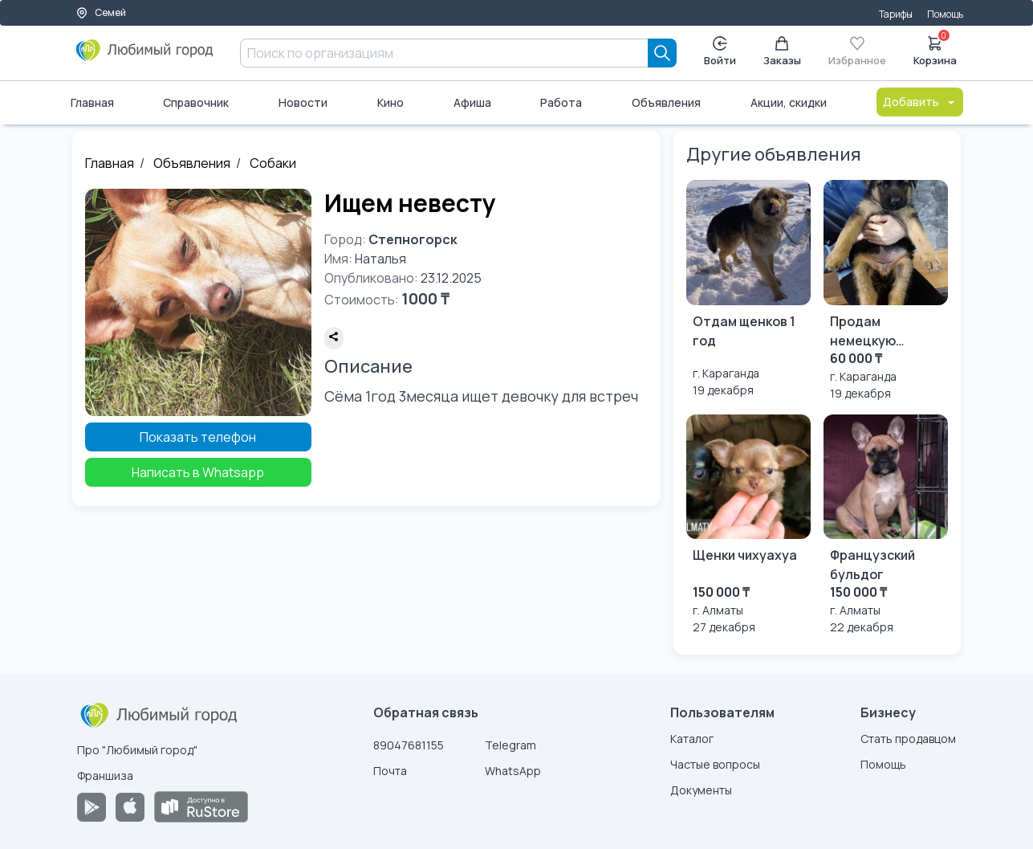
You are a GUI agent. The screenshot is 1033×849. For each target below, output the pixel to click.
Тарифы (896, 14)
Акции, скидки (788, 102)
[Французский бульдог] (886, 524)
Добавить (920, 101)
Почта (390, 770)
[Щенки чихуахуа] (748, 524)
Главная (92, 102)
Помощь (945, 14)
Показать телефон (198, 437)
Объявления (666, 102)
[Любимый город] (145, 56)
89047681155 (408, 745)
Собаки (273, 163)
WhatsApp (513, 770)
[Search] (662, 53)
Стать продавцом (908, 738)
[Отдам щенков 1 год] (748, 289)
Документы (701, 790)
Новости (303, 102)
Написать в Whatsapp (198, 472)
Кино (390, 102)
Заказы (782, 51)
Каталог (692, 738)
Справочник (196, 102)
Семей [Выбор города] (100, 12)
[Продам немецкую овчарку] (886, 290)
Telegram (510, 745)
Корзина (935, 49)
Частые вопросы (715, 764)
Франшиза (105, 775)
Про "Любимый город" (137, 749)
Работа (561, 102)
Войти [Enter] (720, 51)
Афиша (472, 102)
